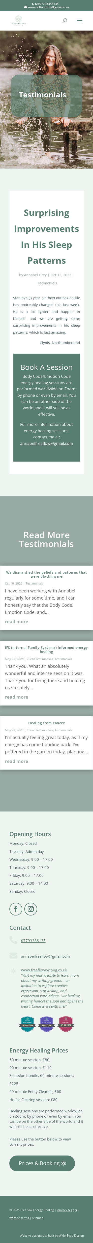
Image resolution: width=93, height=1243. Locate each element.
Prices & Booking (39, 1163)
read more (16, 621)
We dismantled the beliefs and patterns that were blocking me (46, 574)
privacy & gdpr (67, 1210)
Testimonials (46, 283)
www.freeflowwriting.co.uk (44, 969)
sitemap (37, 1218)
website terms (19, 1218)
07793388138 (33, 940)
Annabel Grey (35, 275)
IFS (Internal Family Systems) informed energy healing (46, 649)
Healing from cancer (46, 723)
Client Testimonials (40, 659)
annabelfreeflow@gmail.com (46, 443)
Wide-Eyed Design (71, 1235)
